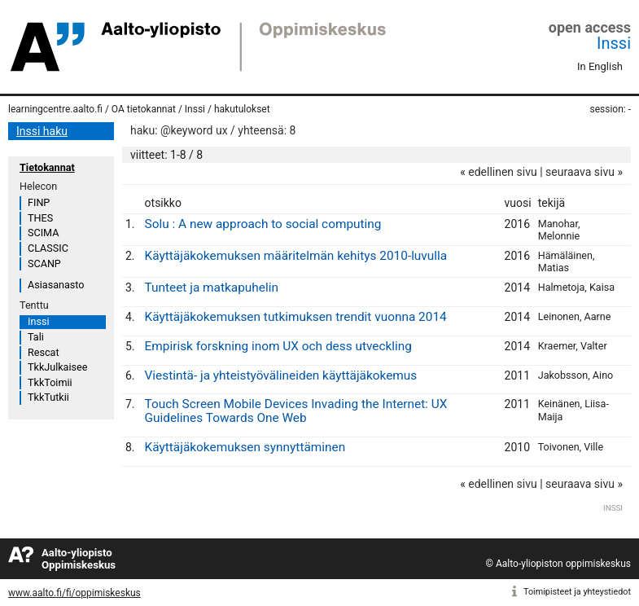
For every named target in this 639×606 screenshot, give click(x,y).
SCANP (44, 263)
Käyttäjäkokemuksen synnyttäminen (245, 447)
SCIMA (43, 232)
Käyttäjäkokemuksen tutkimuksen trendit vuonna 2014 (296, 317)
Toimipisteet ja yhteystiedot (577, 591)
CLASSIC (48, 248)
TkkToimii (50, 382)
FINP (39, 202)
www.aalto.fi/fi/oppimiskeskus (74, 593)
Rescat (43, 352)
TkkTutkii (48, 397)
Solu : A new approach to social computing (263, 224)
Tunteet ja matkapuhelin (211, 287)
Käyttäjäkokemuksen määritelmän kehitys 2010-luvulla (296, 255)
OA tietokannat (144, 109)
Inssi (614, 43)
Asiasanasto (56, 285)
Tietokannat (47, 167)
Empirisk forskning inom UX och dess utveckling (278, 346)
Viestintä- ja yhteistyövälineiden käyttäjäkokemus (281, 375)
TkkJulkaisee (57, 367)
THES (40, 218)
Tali (36, 337)
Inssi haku (42, 131)
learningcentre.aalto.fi (55, 109)
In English (600, 66)
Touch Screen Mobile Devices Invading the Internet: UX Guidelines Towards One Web (296, 411)
